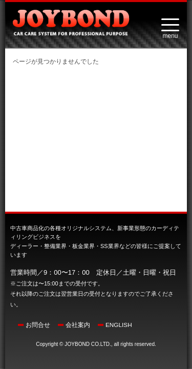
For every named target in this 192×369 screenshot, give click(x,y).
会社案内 (78, 324)
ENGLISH (118, 324)
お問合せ (38, 324)
